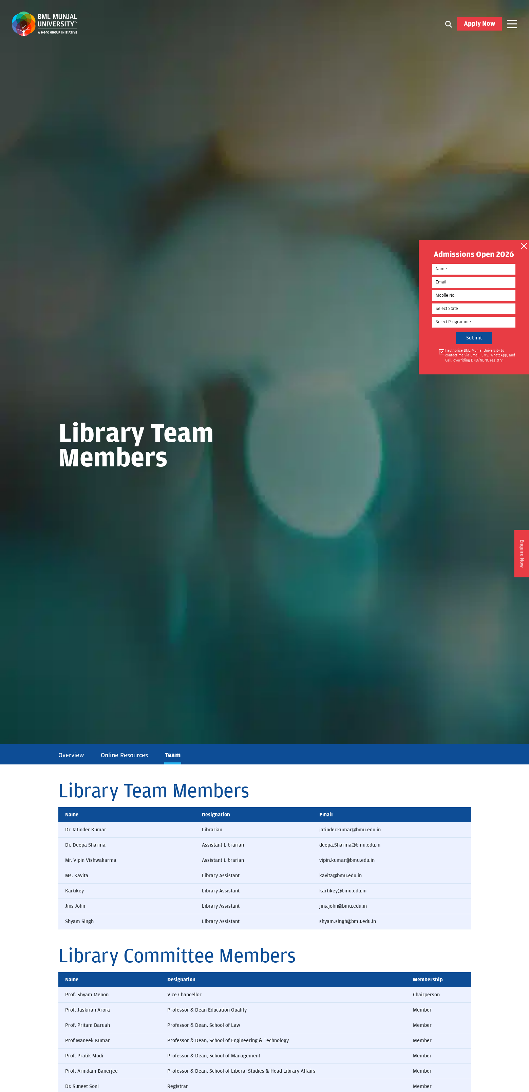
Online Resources (124, 755)
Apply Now (479, 23)
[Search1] (448, 23)
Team (173, 755)
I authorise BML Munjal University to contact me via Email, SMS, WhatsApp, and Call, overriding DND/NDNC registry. (480, 355)
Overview (71, 755)
